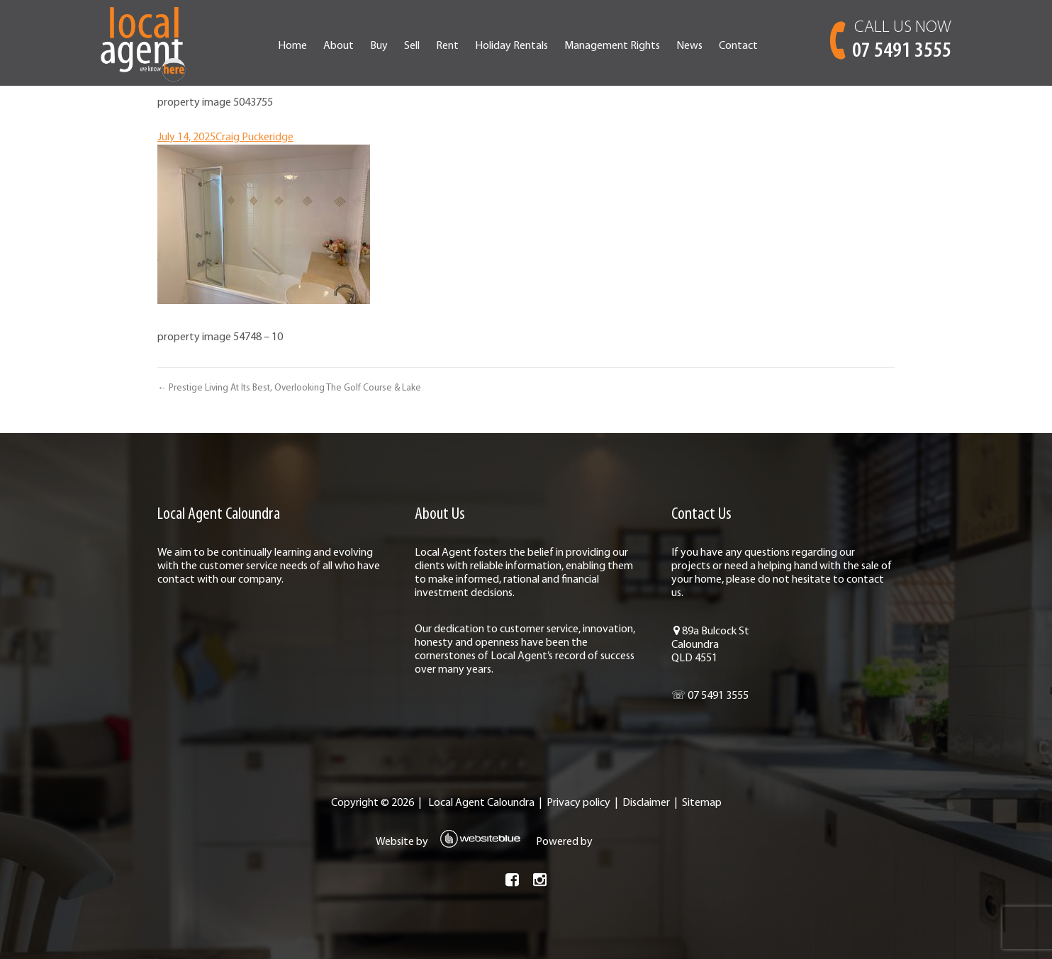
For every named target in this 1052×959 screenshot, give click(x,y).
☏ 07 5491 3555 (710, 696)
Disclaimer (646, 803)
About (338, 46)
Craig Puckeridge (254, 137)
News (689, 46)
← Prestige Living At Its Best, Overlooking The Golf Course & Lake (289, 388)
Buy (379, 46)
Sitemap (702, 803)
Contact (738, 46)
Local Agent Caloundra (481, 803)
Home (292, 46)
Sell (412, 46)
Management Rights (612, 46)
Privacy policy (578, 803)
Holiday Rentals (511, 46)
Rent (447, 46)
